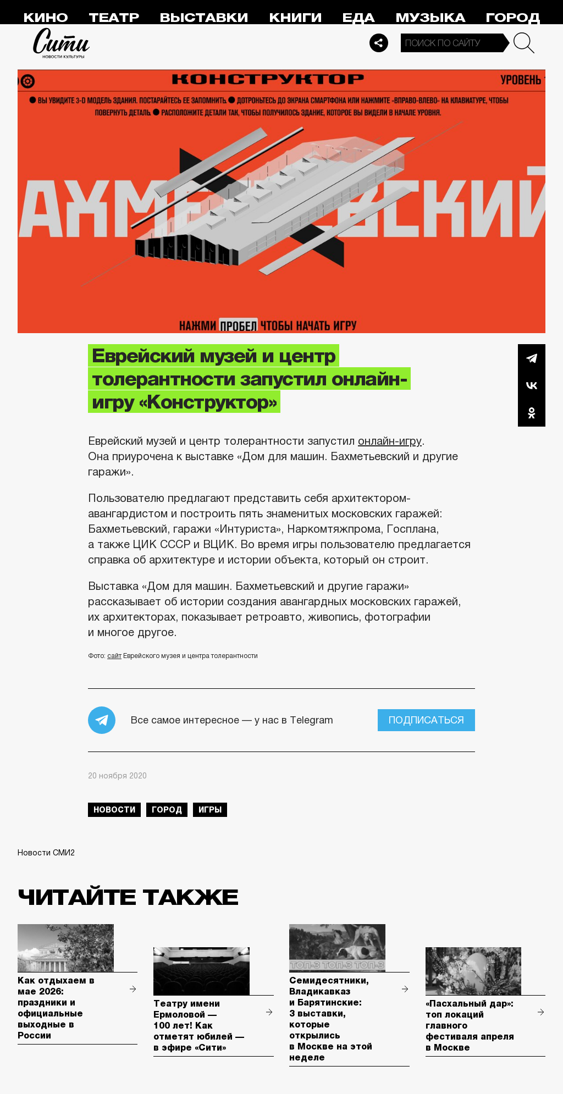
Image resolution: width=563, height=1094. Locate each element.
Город (512, 18)
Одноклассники (531, 413)
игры (210, 809)
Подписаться (426, 720)
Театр (114, 18)
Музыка (430, 18)
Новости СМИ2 (46, 852)
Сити (61, 42)
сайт (114, 656)
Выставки (203, 18)
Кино (45, 18)
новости (114, 809)
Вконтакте (531, 385)
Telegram (531, 358)
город (167, 809)
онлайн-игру (390, 441)
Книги (295, 18)
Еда (358, 18)
